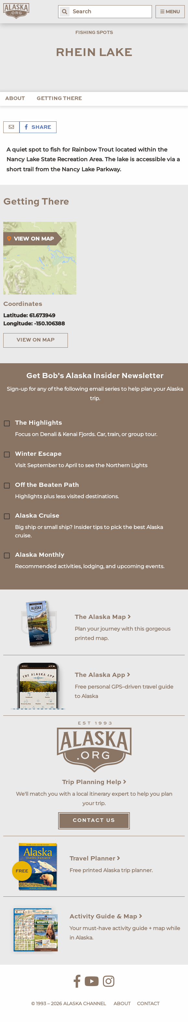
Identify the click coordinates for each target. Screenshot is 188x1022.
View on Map (36, 340)
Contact (148, 1003)
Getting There (59, 98)
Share (38, 127)
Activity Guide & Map (105, 917)
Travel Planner (94, 859)
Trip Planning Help (94, 782)
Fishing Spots (94, 32)
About (15, 98)
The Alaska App (102, 675)
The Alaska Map (103, 617)
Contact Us (94, 820)
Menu (170, 12)
